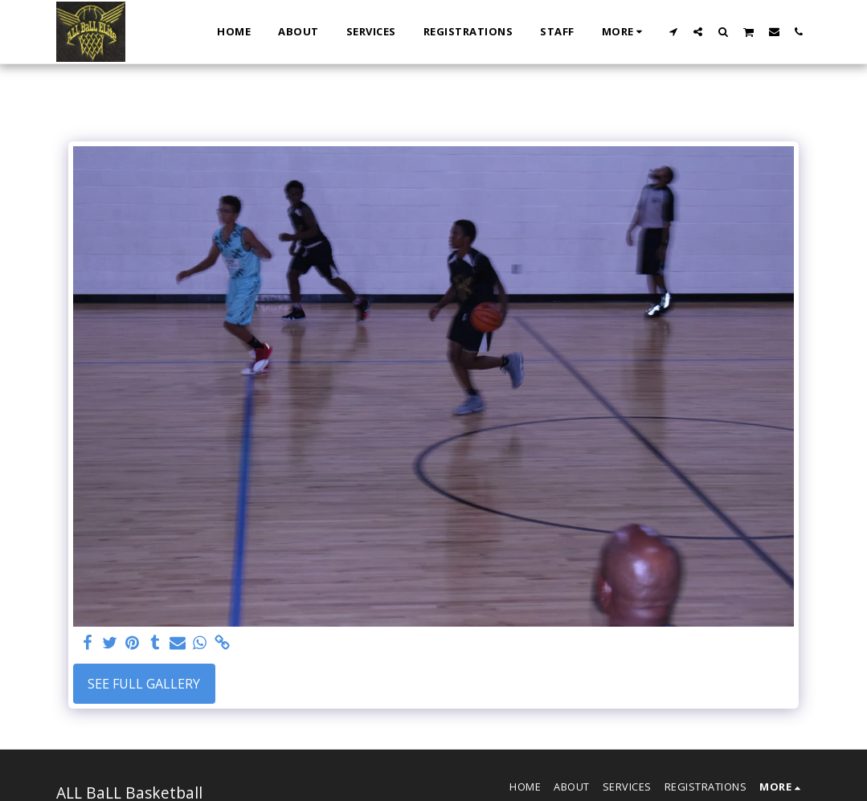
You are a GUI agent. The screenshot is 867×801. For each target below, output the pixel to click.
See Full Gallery (144, 684)
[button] (673, 31)
